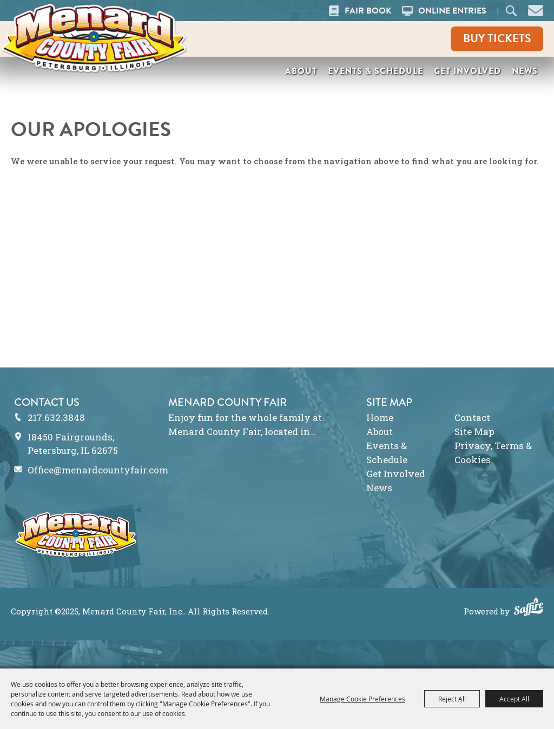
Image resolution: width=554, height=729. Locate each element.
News (525, 71)
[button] (535, 9)
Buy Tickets (497, 38)
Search (511, 10)
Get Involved (467, 71)
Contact (472, 417)
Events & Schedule (375, 71)
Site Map (474, 431)
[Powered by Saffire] (528, 608)
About (301, 71)
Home (379, 417)
